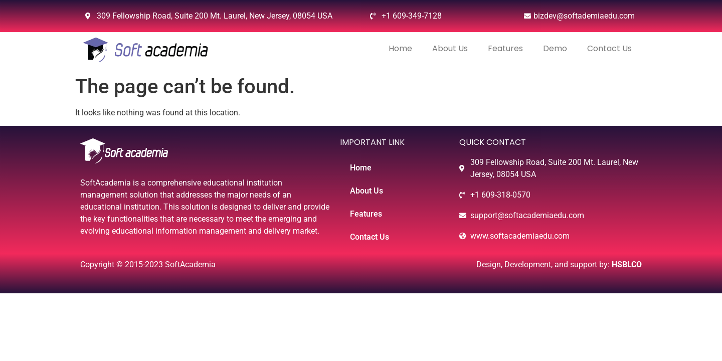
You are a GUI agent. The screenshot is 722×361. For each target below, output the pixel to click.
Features (505, 48)
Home (400, 48)
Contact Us (609, 48)
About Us (450, 48)
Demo (555, 48)
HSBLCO (627, 264)
